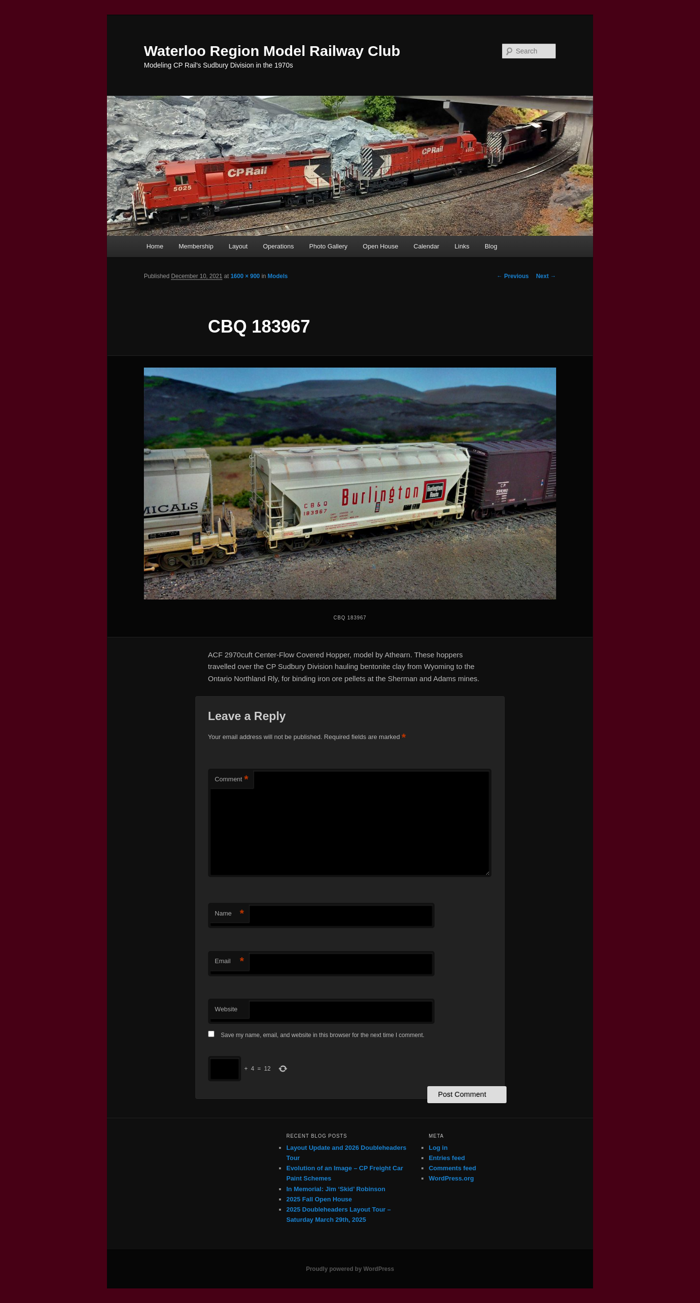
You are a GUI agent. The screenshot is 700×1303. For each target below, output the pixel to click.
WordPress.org (451, 1178)
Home (154, 246)
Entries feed (447, 1158)
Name (229, 914)
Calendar (426, 246)
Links (462, 246)
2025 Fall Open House (319, 1199)
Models (278, 276)
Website (226, 1009)
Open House (380, 246)
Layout (237, 246)
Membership (195, 246)
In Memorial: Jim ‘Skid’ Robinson (335, 1189)
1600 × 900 (245, 276)
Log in (438, 1147)
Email (229, 961)
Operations (278, 246)
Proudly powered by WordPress (350, 1269)
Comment (231, 780)
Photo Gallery (328, 246)
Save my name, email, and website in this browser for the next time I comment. (322, 1035)
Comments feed (452, 1168)
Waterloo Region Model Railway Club (272, 51)
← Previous (513, 276)
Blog (491, 246)
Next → (546, 276)
